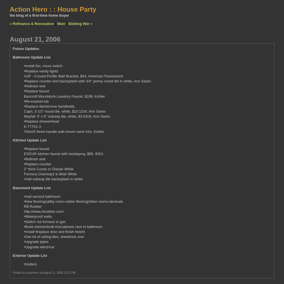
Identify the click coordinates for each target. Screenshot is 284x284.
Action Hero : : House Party (53, 9)
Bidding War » (81, 24)
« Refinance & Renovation (32, 24)
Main (61, 24)
